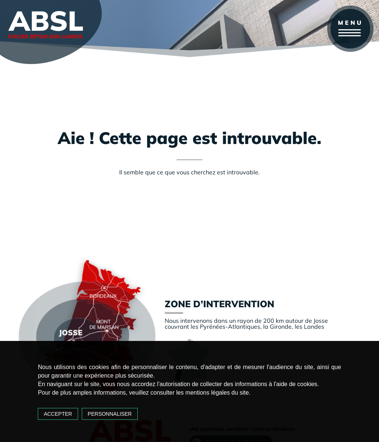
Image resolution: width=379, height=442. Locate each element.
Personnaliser (110, 414)
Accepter (58, 414)
